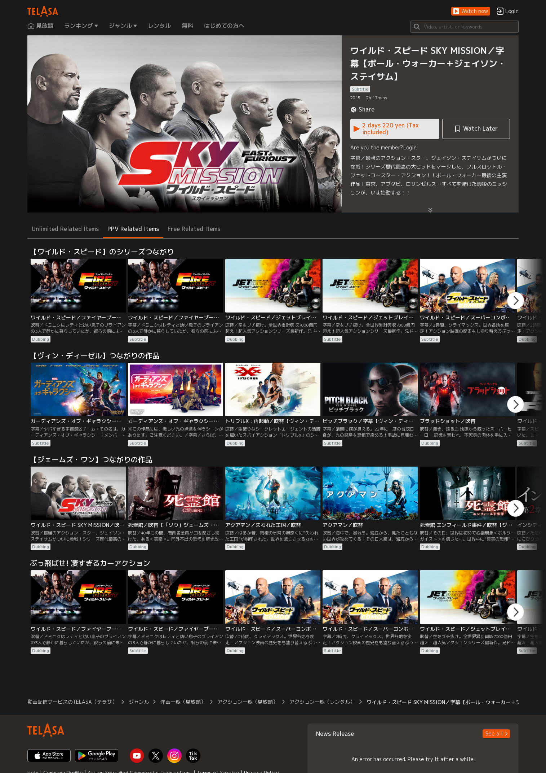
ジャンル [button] (139, 701)
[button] (470, 11)
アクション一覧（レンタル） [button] (322, 701)
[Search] (464, 27)
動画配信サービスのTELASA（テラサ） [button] (72, 701)
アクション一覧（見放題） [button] (247, 701)
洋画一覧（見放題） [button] (183, 701)
